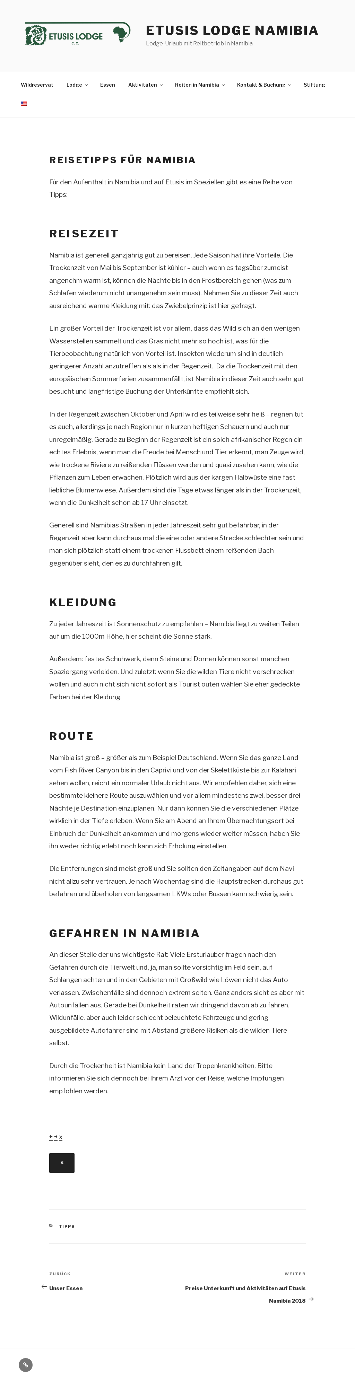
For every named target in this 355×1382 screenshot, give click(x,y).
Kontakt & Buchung (264, 85)
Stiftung (314, 85)
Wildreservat (37, 85)
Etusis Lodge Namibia (232, 30)
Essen (107, 85)
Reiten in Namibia (200, 85)
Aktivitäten (146, 85)
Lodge (78, 85)
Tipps (67, 1226)
